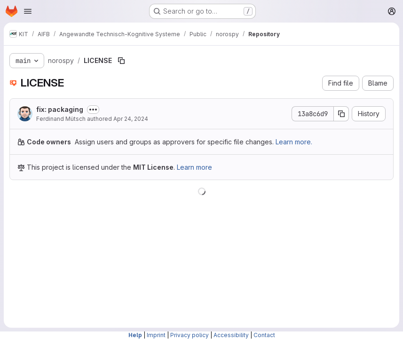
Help (135, 335)
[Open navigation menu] (27, 11)
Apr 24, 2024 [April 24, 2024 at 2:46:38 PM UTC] (130, 118)
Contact (264, 335)
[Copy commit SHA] (341, 113)
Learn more (194, 167)
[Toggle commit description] (93, 109)
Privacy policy (189, 335)
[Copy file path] (121, 60)
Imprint (156, 335)
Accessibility (231, 335)
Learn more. (294, 142)
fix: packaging (59, 109)
